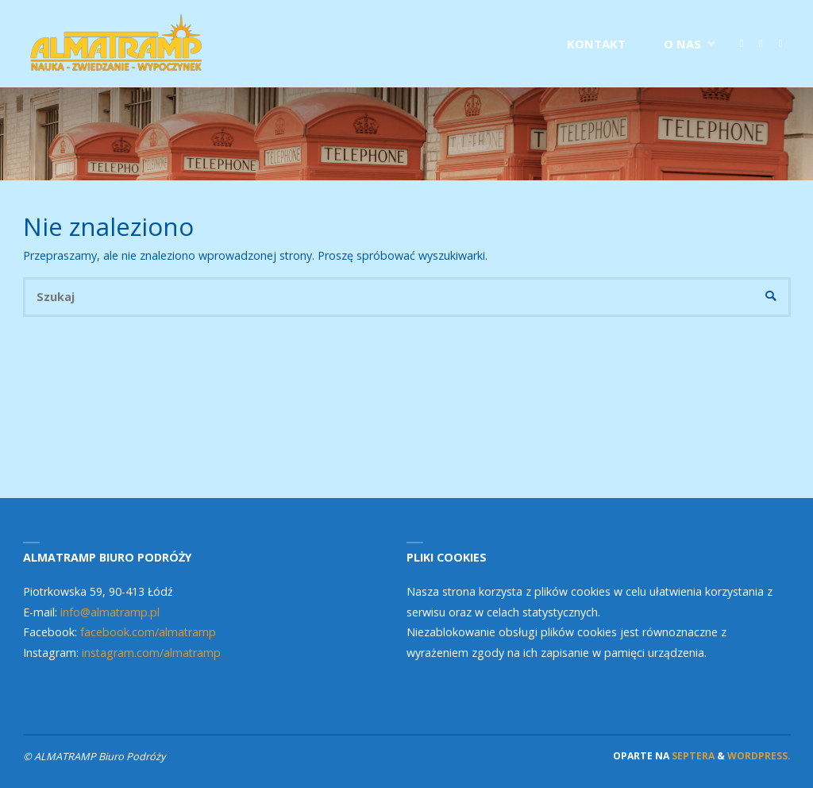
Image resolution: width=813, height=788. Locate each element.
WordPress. (759, 756)
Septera (692, 756)
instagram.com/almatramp (151, 652)
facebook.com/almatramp (148, 631)
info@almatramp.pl (110, 612)
